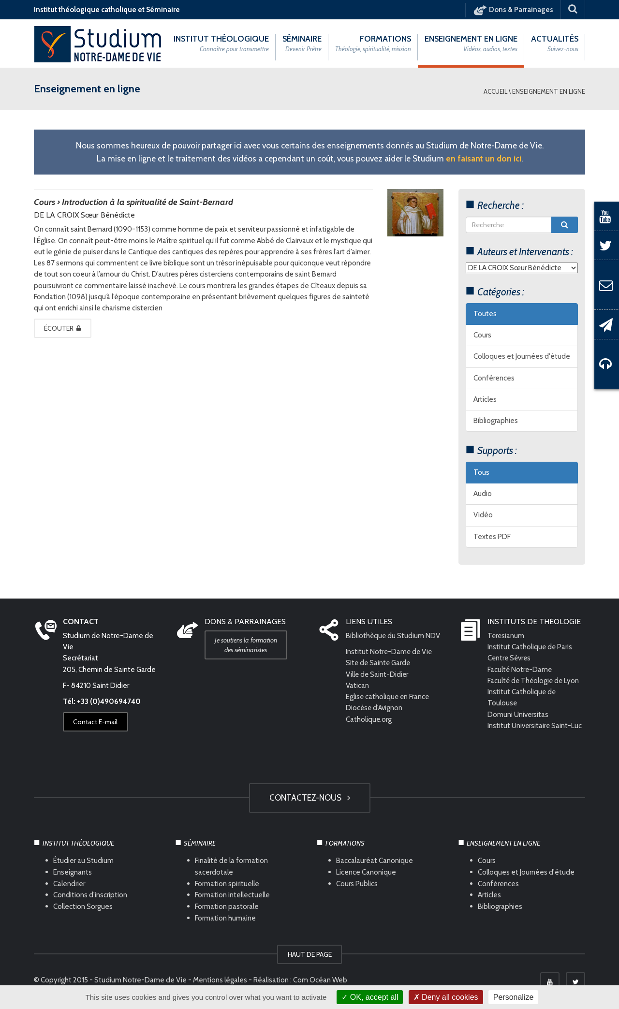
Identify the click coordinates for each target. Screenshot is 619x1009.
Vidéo (483, 515)
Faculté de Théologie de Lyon (534, 680)
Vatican (357, 685)
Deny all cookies (445, 997)
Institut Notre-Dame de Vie (390, 652)
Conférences (494, 378)
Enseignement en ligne (548, 91)
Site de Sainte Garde (379, 663)
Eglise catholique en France (388, 697)
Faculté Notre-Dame (520, 669)
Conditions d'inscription (90, 895)
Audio (482, 494)
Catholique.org (370, 719)
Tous (481, 472)
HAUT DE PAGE (310, 955)
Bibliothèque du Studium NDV (393, 635)
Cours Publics (357, 883)
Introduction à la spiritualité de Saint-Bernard (147, 202)
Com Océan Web (320, 980)
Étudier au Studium (83, 860)
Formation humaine (225, 918)
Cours (482, 335)
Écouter (62, 328)
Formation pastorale (227, 907)
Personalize (513, 997)
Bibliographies (495, 421)
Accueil (495, 91)
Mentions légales (220, 980)
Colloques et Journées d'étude (521, 356)
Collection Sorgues (83, 907)
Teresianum (506, 635)
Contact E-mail (96, 722)
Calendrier (69, 883)
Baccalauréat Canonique (374, 860)
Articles (485, 399)
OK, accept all (369, 997)
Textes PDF (492, 536)
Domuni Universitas (518, 714)
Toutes (485, 313)
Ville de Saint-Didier (378, 674)
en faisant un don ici (483, 158)
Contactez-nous (309, 798)
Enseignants (72, 872)
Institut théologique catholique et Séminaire (107, 9)
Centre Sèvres (509, 658)
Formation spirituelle (227, 883)
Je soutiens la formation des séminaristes (246, 645)
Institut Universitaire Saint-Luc (535, 725)
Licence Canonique (366, 872)
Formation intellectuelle (232, 895)
